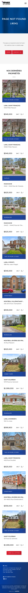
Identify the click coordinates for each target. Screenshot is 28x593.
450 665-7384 (9, 572)
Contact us (17, 52)
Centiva (16, 591)
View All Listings (14, 553)
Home (8, 52)
